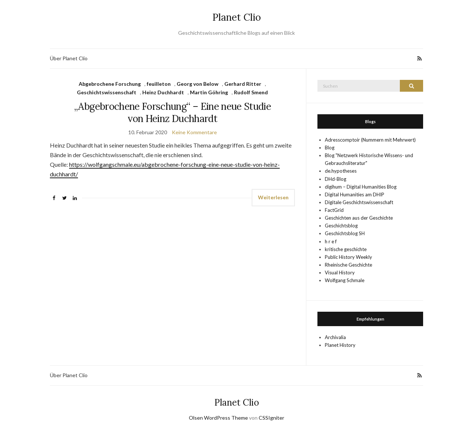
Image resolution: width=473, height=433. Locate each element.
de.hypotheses (341, 171)
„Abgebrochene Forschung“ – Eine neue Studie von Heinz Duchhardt (172, 112)
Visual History (340, 272)
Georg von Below (197, 84)
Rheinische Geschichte (348, 265)
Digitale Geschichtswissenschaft (359, 202)
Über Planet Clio (69, 58)
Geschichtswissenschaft (106, 92)
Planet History (340, 345)
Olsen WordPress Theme (218, 418)
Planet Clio (236, 17)
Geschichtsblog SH (345, 233)
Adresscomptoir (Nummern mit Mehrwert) (370, 140)
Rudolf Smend (251, 92)
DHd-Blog (335, 179)
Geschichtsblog (341, 226)
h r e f (331, 241)
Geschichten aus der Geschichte (359, 218)
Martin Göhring (209, 92)
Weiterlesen (273, 197)
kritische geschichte (346, 249)
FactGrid (334, 210)
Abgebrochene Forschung (110, 84)
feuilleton (159, 84)
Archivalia (335, 337)
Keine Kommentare (194, 132)
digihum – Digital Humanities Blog (361, 187)
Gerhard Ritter (242, 84)
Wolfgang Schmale (344, 280)
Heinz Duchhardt (163, 92)
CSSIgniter (271, 418)
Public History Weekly (348, 257)
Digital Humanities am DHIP (354, 194)
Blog (329, 147)
